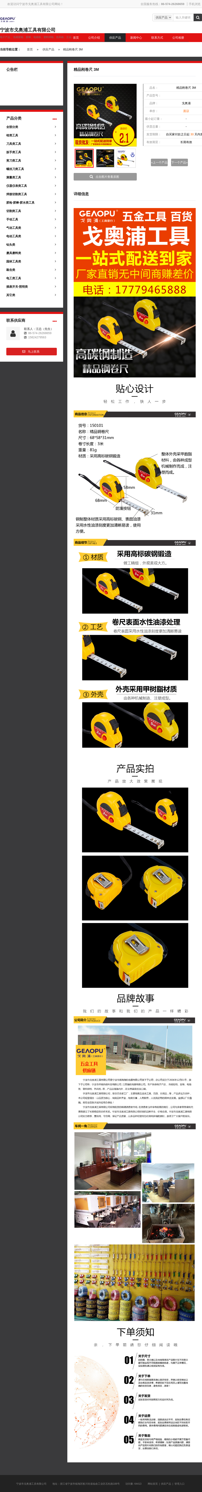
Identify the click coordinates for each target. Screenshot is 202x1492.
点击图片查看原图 (107, 176)
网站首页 (153, 1483)
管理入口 (179, 1483)
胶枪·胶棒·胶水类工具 (20, 202)
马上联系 (34, 351)
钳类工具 (12, 135)
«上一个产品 (159, 162)
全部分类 (12, 127)
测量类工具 (13, 177)
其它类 (10, 295)
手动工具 (12, 219)
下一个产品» (179, 162)
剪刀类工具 (13, 160)
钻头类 (10, 244)
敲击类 (10, 270)
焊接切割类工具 (16, 194)
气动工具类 (13, 227)
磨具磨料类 (13, 253)
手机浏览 (195, 4)
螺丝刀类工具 (15, 169)
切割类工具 (13, 211)
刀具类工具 (13, 143)
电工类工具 (13, 278)
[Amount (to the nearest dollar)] (183, 17)
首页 (30, 49)
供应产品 (48, 49)
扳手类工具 (13, 152)
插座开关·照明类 (17, 286)
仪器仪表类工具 (16, 185)
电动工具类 (13, 236)
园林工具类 (13, 261)
